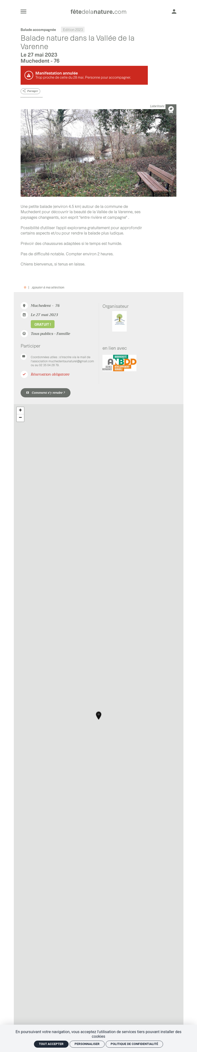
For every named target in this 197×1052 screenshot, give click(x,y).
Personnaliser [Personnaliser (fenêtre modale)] (87, 1044)
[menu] (23, 11)
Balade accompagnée (38, 29)
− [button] (20, 418)
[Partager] (30, 91)
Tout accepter (51, 1044)
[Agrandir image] (99, 153)
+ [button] (20, 410)
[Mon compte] (174, 11)
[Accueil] (99, 11)
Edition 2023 (73, 29)
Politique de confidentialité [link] (134, 1044)
